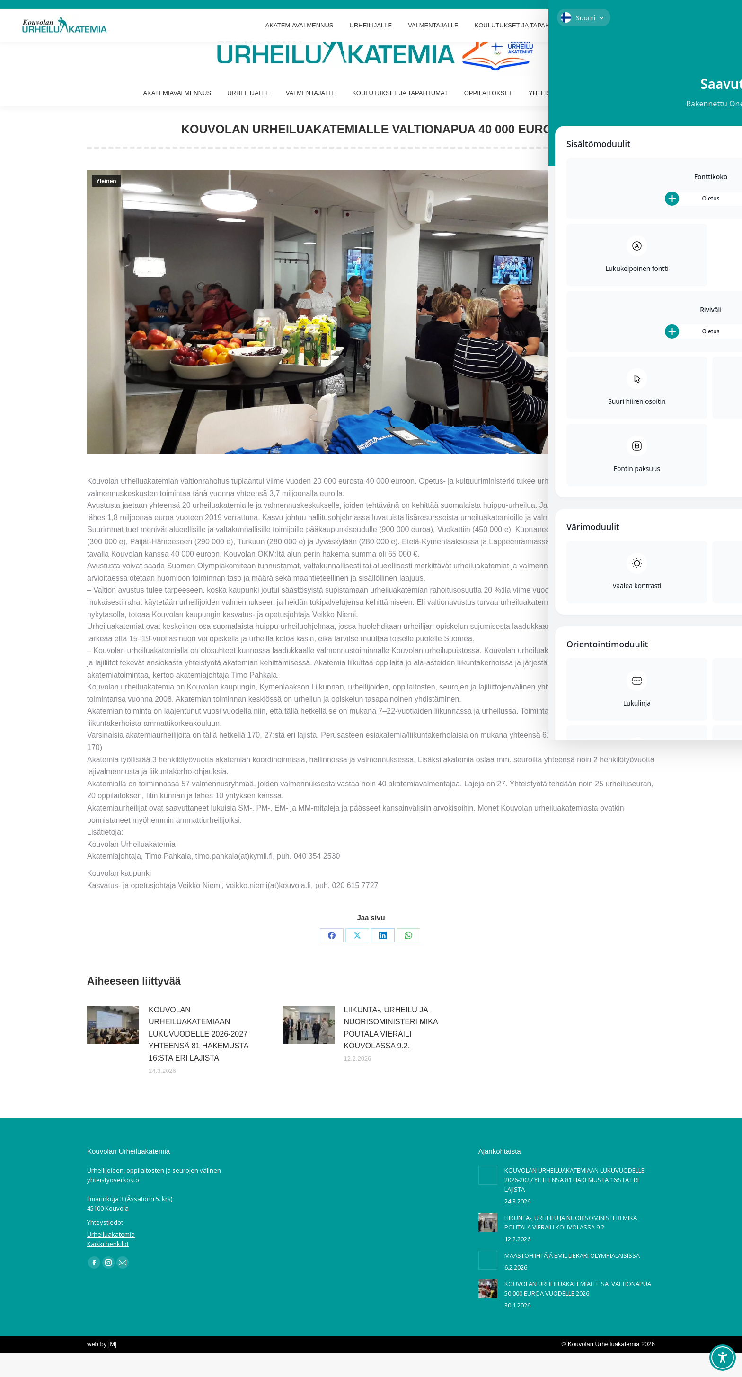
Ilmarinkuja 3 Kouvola (37, 12)
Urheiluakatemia (111, 1258)
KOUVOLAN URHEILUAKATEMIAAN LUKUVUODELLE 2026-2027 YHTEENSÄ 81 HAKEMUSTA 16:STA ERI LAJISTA (198, 1058)
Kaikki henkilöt (108, 1268)
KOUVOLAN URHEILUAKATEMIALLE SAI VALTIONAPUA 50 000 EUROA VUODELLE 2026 (577, 1313)
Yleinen (106, 205)
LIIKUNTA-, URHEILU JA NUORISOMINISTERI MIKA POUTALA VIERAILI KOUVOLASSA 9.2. (391, 1052)
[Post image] (113, 1049)
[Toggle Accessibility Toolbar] (722, 1357)
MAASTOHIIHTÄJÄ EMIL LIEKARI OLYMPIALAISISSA (572, 1279)
